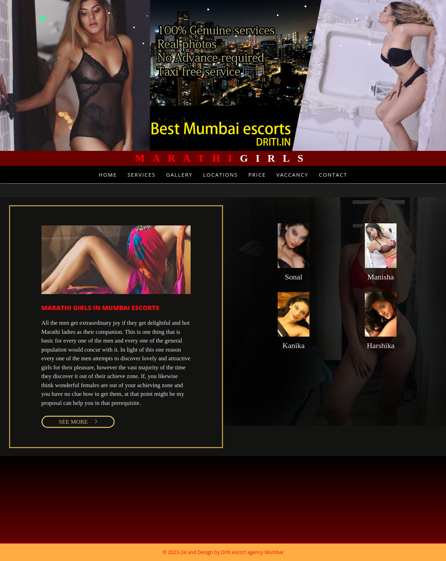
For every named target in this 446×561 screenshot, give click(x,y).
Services (142, 174)
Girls (223, 158)
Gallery (179, 174)
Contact (333, 174)
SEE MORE (73, 421)
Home (108, 174)
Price (257, 174)
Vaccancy (292, 174)
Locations (220, 174)
